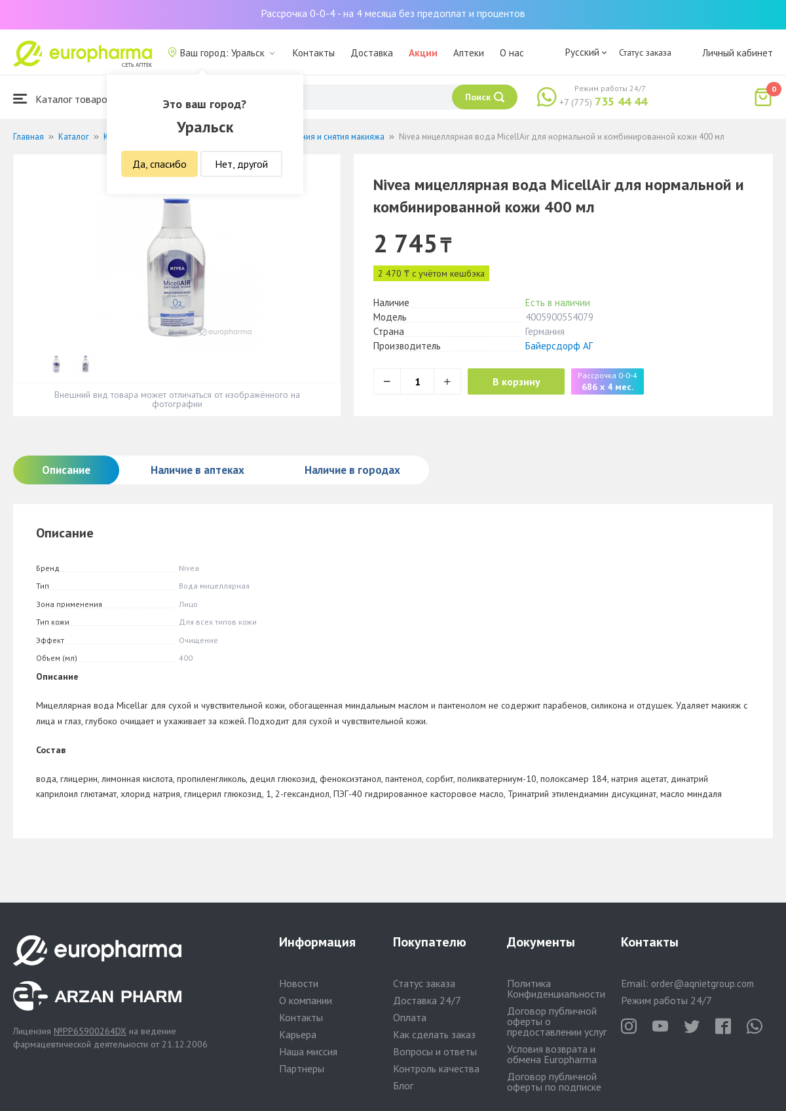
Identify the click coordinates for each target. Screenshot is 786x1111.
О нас (512, 53)
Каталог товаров (63, 99)
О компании (305, 1000)
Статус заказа (645, 52)
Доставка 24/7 (427, 1000)
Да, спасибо (159, 163)
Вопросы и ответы (435, 1051)
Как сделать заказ (434, 1034)
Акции (423, 53)
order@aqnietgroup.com (702, 983)
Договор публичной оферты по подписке (554, 1081)
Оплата (409, 1017)
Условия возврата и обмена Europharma (552, 1054)
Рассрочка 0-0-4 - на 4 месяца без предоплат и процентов (393, 13)
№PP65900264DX (90, 1031)
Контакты (314, 53)
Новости (298, 983)
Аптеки (468, 53)
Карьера (297, 1034)
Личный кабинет (737, 53)
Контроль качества (436, 1068)
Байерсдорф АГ (559, 346)
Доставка (371, 53)
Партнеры (301, 1068)
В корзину (518, 381)
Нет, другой (241, 163)
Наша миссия (308, 1051)
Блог (403, 1085)
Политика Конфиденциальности (556, 988)
